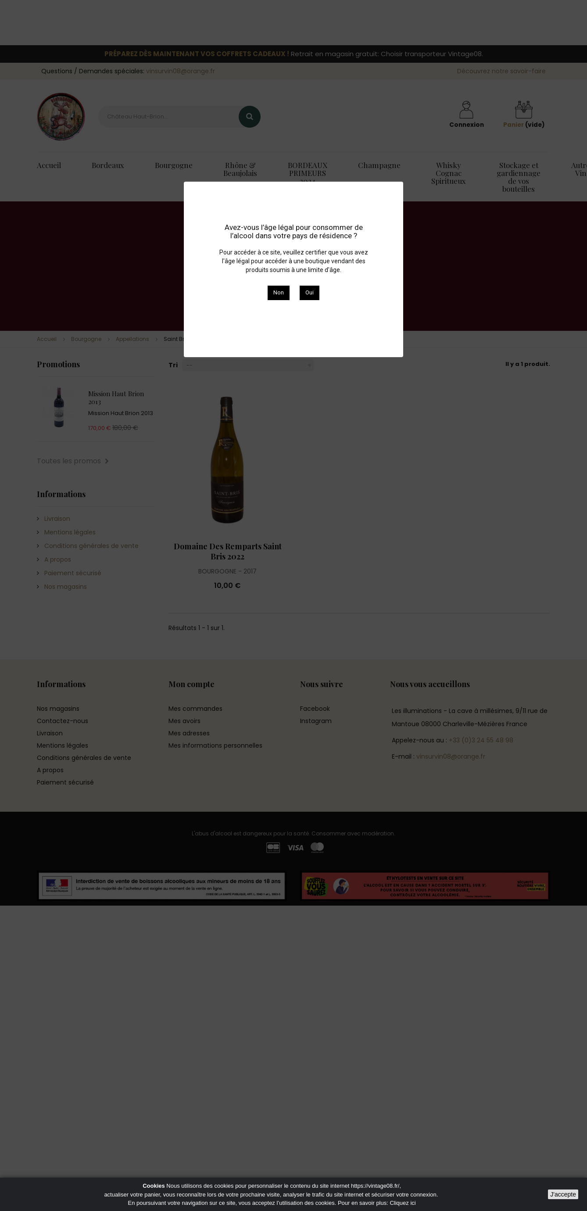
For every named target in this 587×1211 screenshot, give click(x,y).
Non (278, 292)
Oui (309, 292)
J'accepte (563, 1194)
